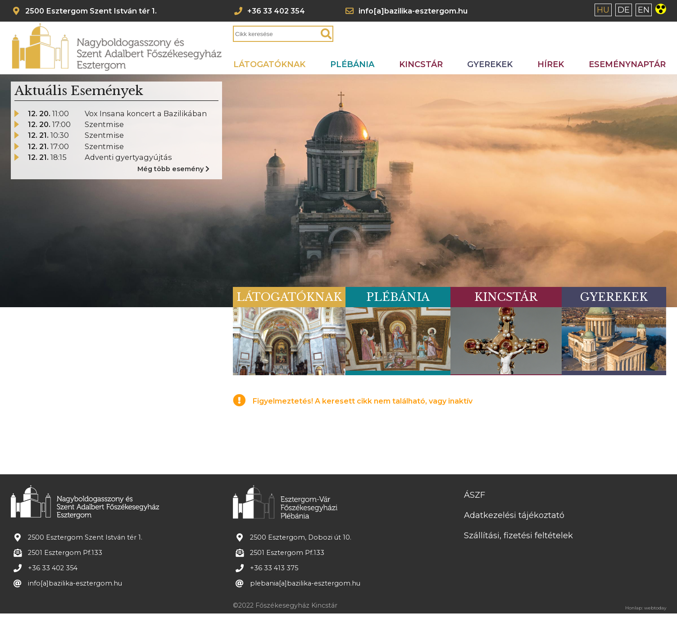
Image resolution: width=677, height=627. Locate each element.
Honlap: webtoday (645, 608)
